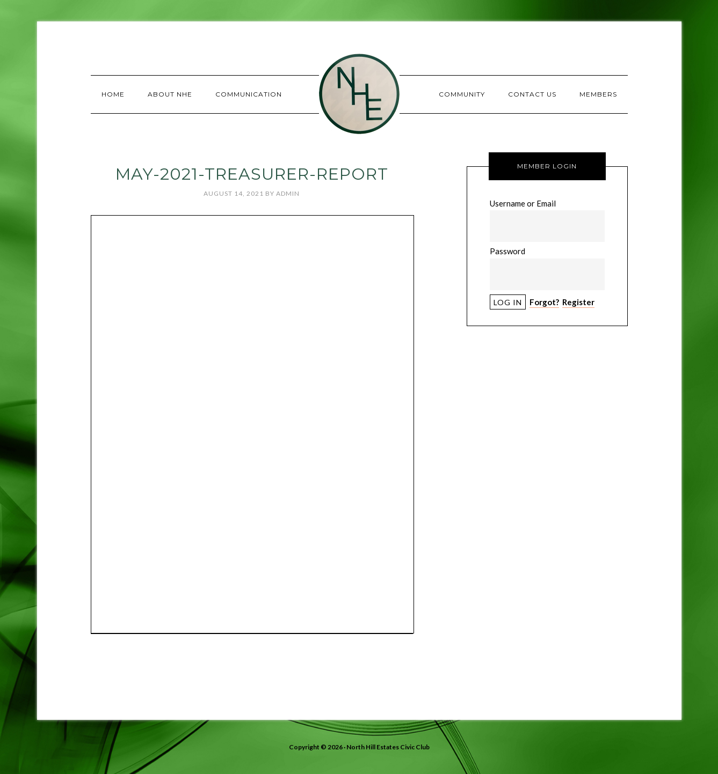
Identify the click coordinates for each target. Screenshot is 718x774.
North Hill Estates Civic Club (359, 94)
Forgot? (544, 302)
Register (578, 302)
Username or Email (523, 203)
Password (507, 251)
